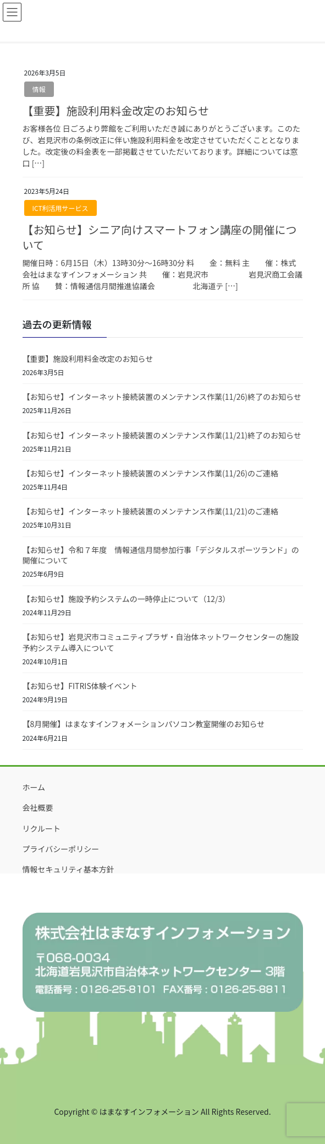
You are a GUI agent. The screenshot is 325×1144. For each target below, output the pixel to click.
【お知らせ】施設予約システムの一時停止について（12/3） (126, 598)
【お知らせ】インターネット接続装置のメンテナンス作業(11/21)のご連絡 (150, 511)
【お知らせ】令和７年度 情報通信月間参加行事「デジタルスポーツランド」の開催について (161, 555)
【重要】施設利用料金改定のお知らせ (116, 110)
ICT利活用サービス (60, 208)
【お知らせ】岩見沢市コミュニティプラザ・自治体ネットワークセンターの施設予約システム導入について (161, 642)
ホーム (34, 787)
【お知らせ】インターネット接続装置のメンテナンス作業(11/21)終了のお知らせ (162, 435)
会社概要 (38, 807)
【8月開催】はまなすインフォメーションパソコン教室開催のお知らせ (144, 723)
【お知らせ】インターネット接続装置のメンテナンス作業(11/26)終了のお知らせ (162, 396)
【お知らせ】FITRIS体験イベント (80, 685)
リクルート (42, 828)
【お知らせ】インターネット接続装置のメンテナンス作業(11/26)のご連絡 (150, 473)
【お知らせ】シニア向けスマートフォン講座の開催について (160, 237)
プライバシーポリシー (61, 848)
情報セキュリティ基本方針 (68, 869)
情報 (39, 89)
